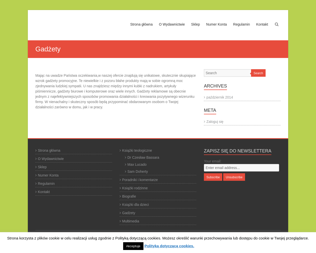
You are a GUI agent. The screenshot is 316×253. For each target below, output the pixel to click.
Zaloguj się (214, 122)
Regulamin (241, 24)
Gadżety (128, 213)
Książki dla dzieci (135, 205)
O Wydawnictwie (172, 24)
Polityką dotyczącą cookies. (169, 246)
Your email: (212, 161)
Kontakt (262, 24)
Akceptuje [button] (133, 246)
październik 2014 (219, 97)
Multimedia (130, 221)
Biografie (129, 196)
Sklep (195, 24)
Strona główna (141, 24)
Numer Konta (216, 24)
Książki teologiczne (137, 150)
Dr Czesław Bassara (143, 157)
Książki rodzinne (135, 188)
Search (258, 73)
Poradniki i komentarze (140, 180)
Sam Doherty (137, 172)
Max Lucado (136, 164)
